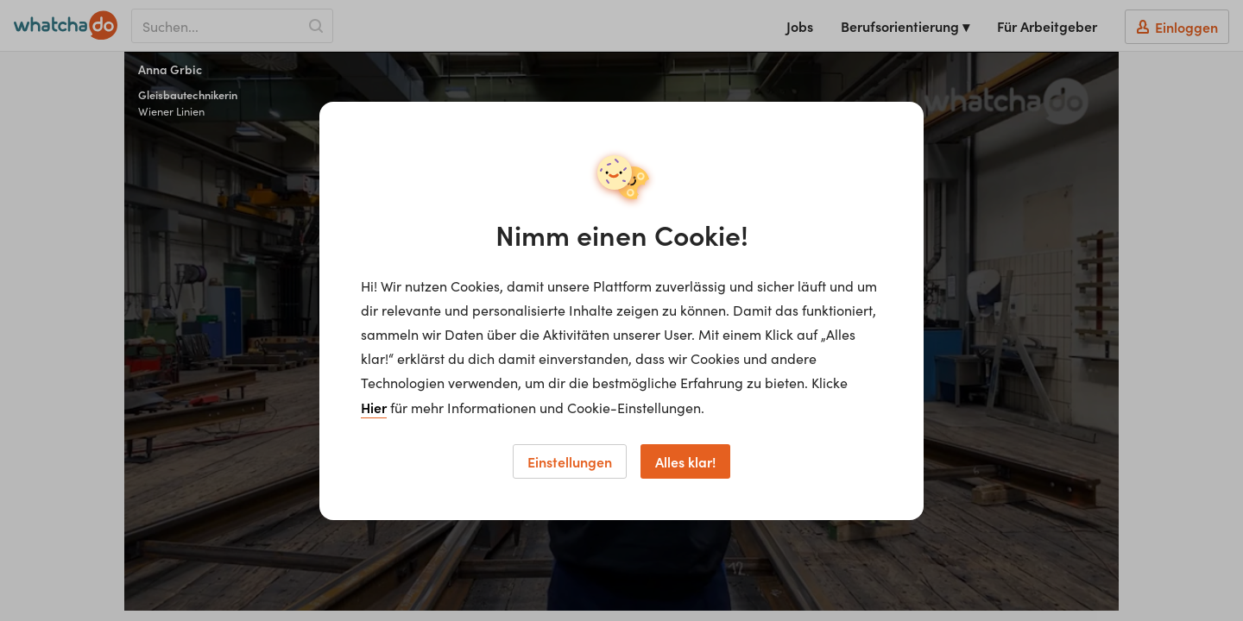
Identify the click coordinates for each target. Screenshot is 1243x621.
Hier (374, 407)
